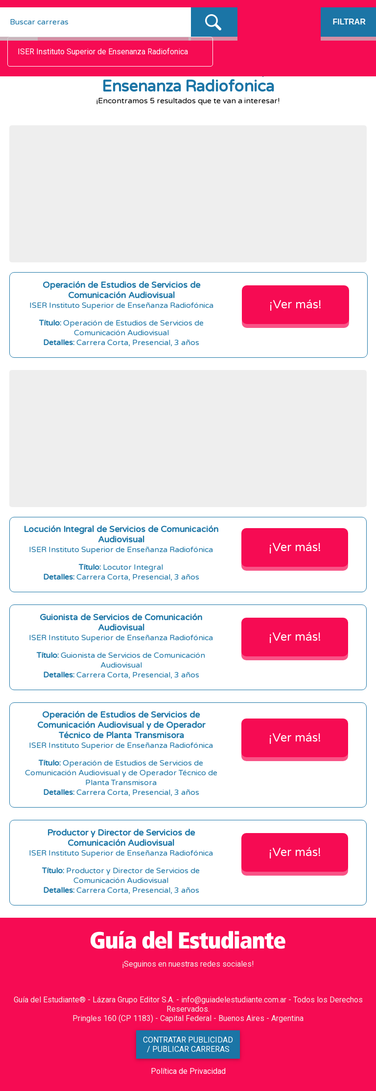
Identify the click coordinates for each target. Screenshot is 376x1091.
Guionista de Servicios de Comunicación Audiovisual (121, 622)
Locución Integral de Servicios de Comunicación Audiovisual (121, 534)
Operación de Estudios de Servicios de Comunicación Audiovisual (121, 290)
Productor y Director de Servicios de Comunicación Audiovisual (121, 838)
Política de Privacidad (188, 1071)
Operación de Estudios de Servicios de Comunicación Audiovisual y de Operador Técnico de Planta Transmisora (121, 725)
